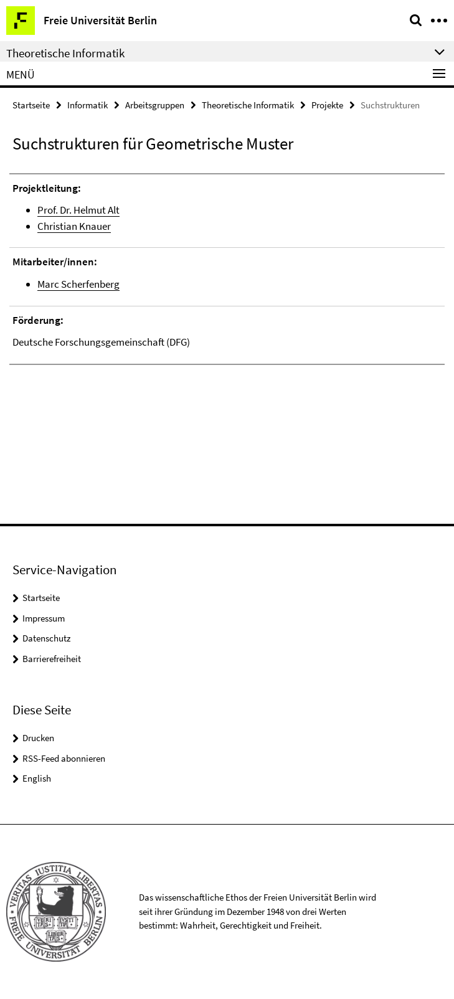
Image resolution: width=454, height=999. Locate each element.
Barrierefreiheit (51, 659)
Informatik (87, 105)
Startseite (31, 105)
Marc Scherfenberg (78, 284)
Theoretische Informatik (248, 105)
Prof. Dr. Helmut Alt (78, 210)
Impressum (43, 618)
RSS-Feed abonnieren (63, 758)
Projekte (327, 105)
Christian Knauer (74, 226)
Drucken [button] (38, 738)
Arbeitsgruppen (154, 105)
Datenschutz (46, 638)
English (36, 778)
